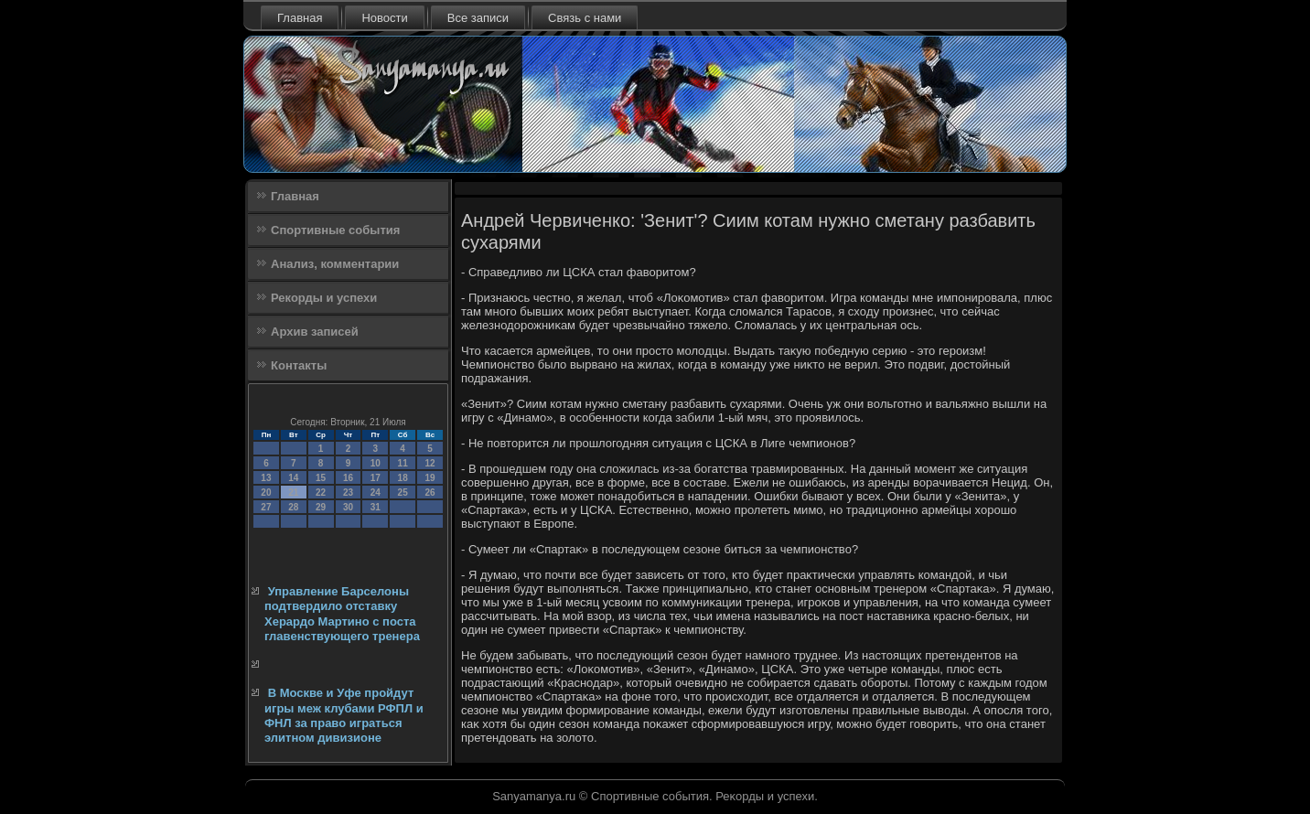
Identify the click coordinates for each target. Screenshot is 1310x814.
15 (321, 478)
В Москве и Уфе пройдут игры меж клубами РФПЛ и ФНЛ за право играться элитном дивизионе (344, 715)
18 (403, 478)
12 (429, 463)
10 (375, 463)
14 (293, 478)
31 (375, 507)
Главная (299, 18)
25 (403, 492)
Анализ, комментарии (335, 264)
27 (266, 507)
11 (403, 463)
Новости (384, 18)
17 (375, 478)
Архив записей (315, 331)
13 (266, 478)
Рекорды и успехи (324, 298)
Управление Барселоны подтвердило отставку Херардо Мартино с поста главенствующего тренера (342, 613)
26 (429, 492)
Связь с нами (584, 18)
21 (293, 492)
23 (348, 492)
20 (266, 492)
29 (321, 507)
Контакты (299, 365)
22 (321, 492)
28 (293, 507)
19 (429, 478)
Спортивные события (335, 230)
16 (348, 478)
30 (348, 507)
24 (375, 492)
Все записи (478, 18)
